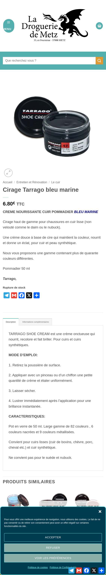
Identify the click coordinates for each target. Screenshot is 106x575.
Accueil (7, 182)
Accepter (53, 537)
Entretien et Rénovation (32, 182)
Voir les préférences (53, 558)
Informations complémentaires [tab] (46, 322)
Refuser (53, 547)
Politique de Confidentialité (63, 567)
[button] (100, 511)
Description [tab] (13, 322)
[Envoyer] (99, 60)
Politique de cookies (38, 567)
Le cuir (55, 182)
